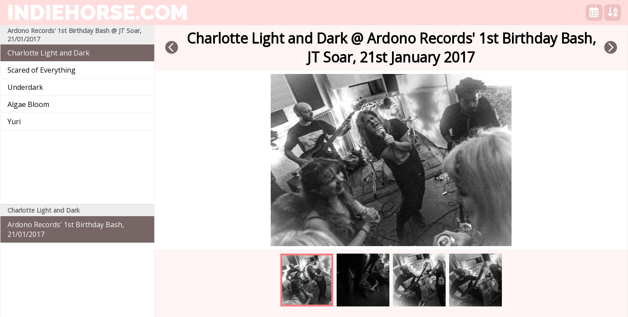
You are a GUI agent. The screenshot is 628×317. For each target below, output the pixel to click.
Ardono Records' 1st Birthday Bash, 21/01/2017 (65, 229)
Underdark (25, 87)
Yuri (14, 121)
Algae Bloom (28, 104)
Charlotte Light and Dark (48, 53)
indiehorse (97, 12)
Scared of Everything (41, 70)
